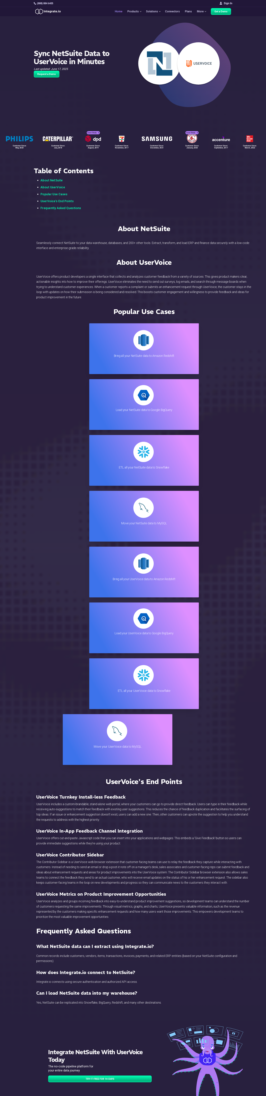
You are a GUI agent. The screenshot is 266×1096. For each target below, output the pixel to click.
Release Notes (87, 1071)
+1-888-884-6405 (48, 1054)
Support (83, 1062)
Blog (147, 1035)
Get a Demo (222, 12)
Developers (85, 1067)
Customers (220, 1035)
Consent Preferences (157, 1080)
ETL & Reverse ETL (90, 1039)
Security (149, 1062)
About (217, 1048)
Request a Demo (46, 74)
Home (117, 12)
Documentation (154, 1053)
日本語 (218, 1074)
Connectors (172, 12)
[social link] (35, 1061)
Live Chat (150, 1039)
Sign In (226, 3)
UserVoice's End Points (57, 201)
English (218, 1070)
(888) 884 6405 (43, 3)
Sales (82, 1057)
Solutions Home (88, 1035)
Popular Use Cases (54, 194)
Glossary (150, 1076)
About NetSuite (52, 180)
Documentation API (156, 1057)
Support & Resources (157, 1044)
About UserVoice (53, 187)
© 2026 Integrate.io (44, 1092)
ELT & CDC (85, 1044)
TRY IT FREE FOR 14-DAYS (100, 744)
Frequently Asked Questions (61, 208)
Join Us (218, 1057)
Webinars (219, 1044)
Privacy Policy (153, 1071)
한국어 (218, 1079)
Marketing (84, 1053)
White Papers (222, 1039)
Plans (188, 12)
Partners (219, 1053)
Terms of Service (223, 1092)
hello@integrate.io (48, 1044)
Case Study (93, 130)
